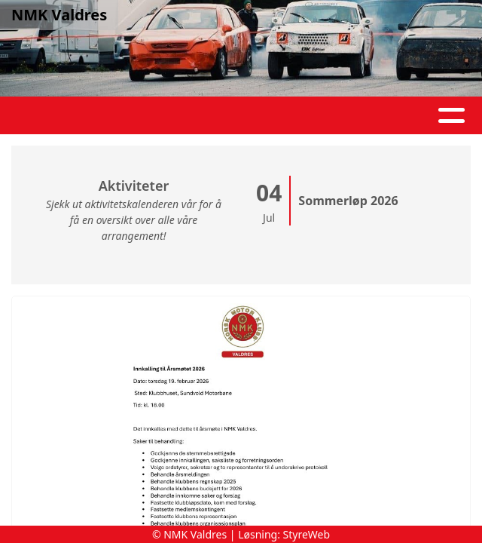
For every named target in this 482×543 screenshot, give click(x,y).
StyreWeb (307, 534)
